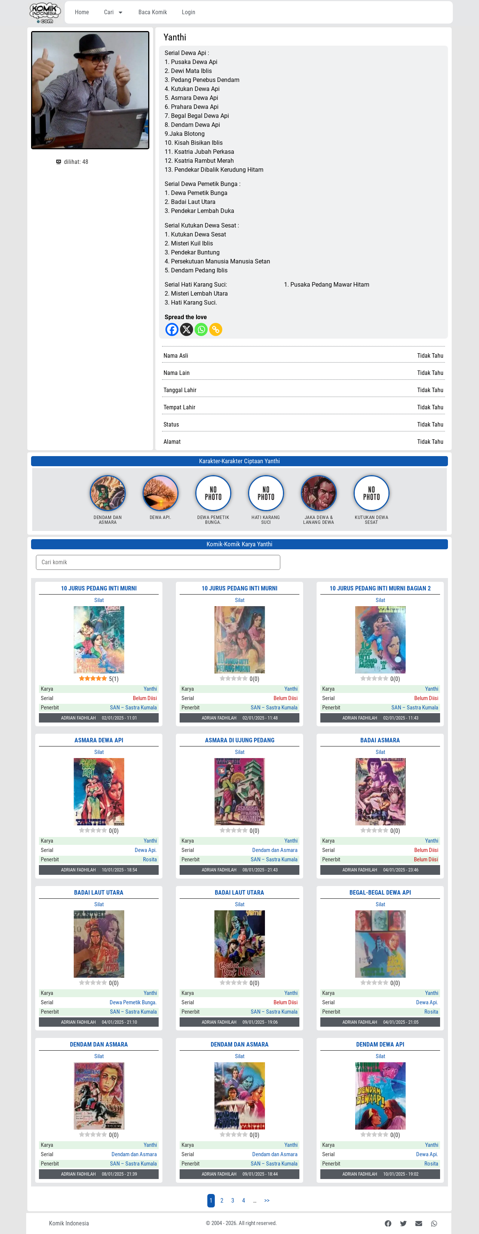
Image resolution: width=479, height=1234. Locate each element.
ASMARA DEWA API (98, 740)
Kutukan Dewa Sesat (371, 519)
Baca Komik (152, 12)
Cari (113, 12)
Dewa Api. (160, 517)
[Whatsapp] (201, 329)
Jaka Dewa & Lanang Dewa (318, 519)
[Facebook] (172, 329)
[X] (186, 329)
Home (82, 12)
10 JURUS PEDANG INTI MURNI (99, 588)
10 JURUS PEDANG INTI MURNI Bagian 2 (380, 588)
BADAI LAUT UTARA (98, 892)
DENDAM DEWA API (380, 1044)
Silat (99, 600)
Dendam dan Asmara (108, 519)
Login (188, 12)
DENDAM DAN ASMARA (99, 1044)
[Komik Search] (158, 562)
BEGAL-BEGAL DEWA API (380, 892)
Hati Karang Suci (265, 519)
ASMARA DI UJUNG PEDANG (239, 740)
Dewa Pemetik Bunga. (213, 519)
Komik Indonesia (69, 1223)
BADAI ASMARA (380, 740)
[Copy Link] (215, 329)
